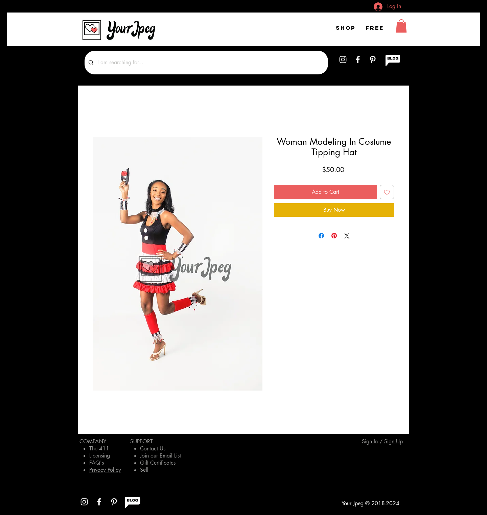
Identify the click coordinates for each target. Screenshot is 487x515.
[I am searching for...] (205, 62)
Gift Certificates (158, 462)
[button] (401, 25)
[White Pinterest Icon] (372, 59)
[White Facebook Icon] (358, 59)
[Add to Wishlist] (387, 192)
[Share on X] (347, 236)
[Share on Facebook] (321, 236)
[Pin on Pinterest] (334, 236)
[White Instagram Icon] (343, 59)
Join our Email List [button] (160, 455)
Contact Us (152, 448)
